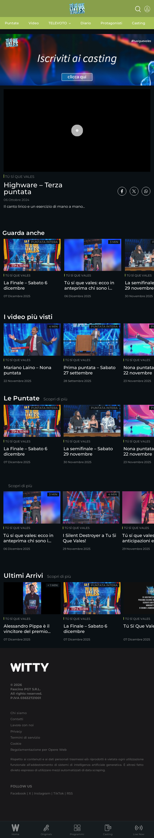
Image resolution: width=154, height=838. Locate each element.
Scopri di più (55, 399)
